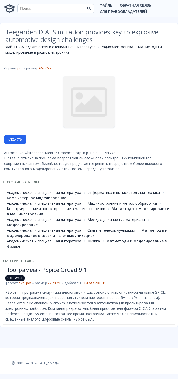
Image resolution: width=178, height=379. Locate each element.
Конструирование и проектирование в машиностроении (56, 208)
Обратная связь (135, 5)
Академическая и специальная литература (58, 46)
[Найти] (88, 8)
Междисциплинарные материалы (116, 219)
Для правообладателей (123, 11)
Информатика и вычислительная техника (123, 192)
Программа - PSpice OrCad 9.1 (46, 269)
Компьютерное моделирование (36, 197)
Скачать (15, 139)
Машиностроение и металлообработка (122, 203)
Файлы (106, 5)
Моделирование (22, 224)
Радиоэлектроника (117, 46)
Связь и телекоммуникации (111, 230)
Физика (93, 240)
